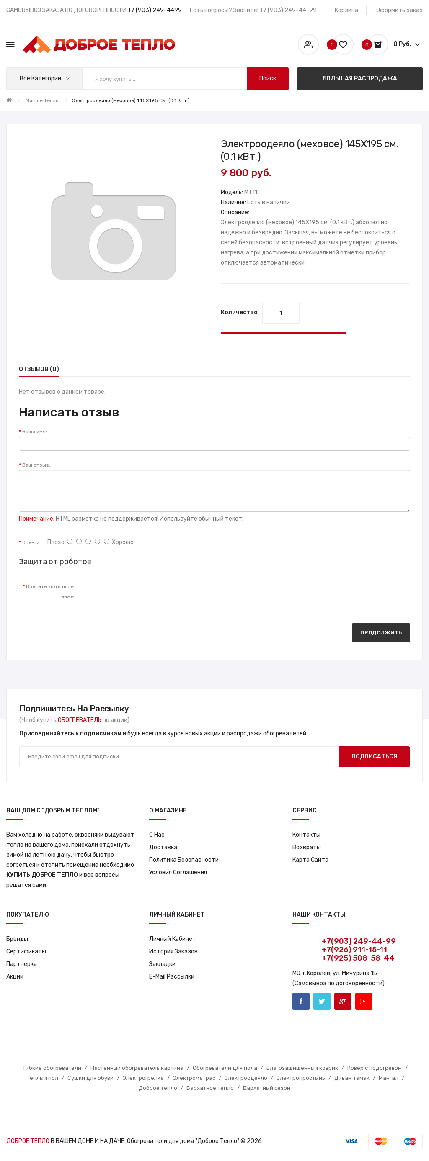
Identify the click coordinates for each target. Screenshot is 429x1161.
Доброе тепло (158, 1088)
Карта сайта (310, 859)
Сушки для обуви (90, 1078)
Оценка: (31, 542)
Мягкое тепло (42, 100)
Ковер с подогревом (374, 1068)
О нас (157, 834)
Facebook (301, 1001)
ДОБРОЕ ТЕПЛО (27, 1141)
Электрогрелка (143, 1078)
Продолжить (381, 632)
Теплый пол (42, 1078)
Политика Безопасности (184, 859)
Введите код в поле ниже (50, 591)
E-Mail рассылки (171, 976)
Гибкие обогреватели (52, 1068)
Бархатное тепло (210, 1088)
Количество (239, 312)
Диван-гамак (352, 1078)
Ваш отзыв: (36, 465)
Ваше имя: (34, 431)
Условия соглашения (178, 872)
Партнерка (21, 964)
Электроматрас (194, 1078)
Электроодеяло (246, 1078)
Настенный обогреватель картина (136, 1068)
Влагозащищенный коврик (302, 1068)
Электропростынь (301, 1078)
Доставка (163, 847)
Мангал (388, 1078)
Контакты (306, 834)
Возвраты (306, 847)
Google (342, 1001)
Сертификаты (26, 951)
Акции (14, 976)
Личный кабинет (172, 939)
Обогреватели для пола (225, 1068)
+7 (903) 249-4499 (155, 10)
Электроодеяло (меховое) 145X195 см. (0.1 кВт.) (131, 100)
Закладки (162, 964)
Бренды (17, 939)
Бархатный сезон (266, 1088)
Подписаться (374, 756)
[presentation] (150, 594)
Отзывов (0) (39, 369)
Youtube (363, 1001)
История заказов (173, 951)
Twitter (322, 1001)
